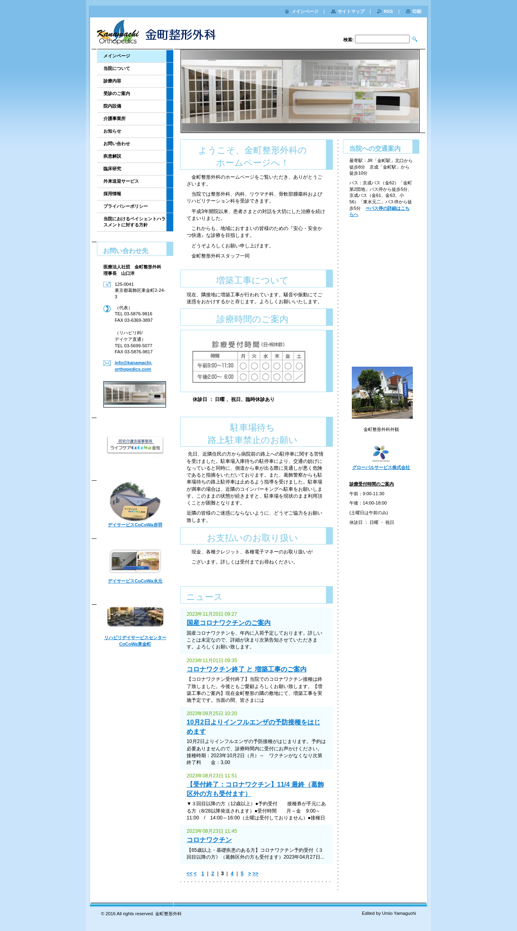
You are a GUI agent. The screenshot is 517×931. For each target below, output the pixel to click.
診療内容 (112, 80)
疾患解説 (112, 156)
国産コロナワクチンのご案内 (229, 622)
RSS (388, 11)
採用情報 (112, 193)
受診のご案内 (116, 93)
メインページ (116, 55)
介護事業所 (114, 118)
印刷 (416, 11)
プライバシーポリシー (125, 206)
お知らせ (112, 131)
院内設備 (112, 105)
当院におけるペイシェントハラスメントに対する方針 (134, 221)
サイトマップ (351, 11)
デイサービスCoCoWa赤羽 (135, 524)
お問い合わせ (116, 143)
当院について (116, 68)
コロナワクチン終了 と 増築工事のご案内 (247, 669)
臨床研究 (112, 168)
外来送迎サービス (121, 181)
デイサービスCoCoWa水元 (135, 580)
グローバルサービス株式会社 (381, 467)
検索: (348, 39)
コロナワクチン (209, 839)
